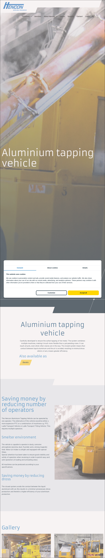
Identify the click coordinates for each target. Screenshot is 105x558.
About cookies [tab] (52, 268)
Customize (51, 293)
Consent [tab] (20, 268)
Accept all (83, 293)
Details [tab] (85, 268)
